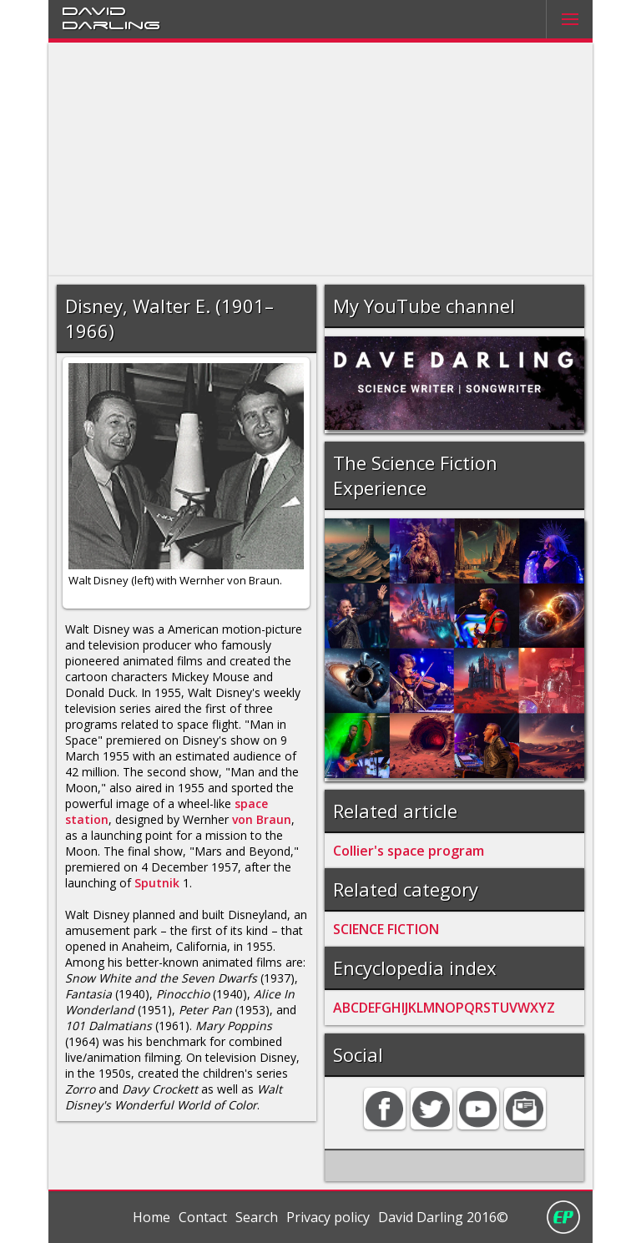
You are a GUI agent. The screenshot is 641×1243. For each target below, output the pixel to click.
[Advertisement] (320, 159)
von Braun (261, 819)
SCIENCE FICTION (386, 929)
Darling (111, 24)
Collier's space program (408, 850)
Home (151, 1217)
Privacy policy (328, 1217)
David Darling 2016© (443, 1217)
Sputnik (156, 883)
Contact (203, 1217)
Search (256, 1217)
